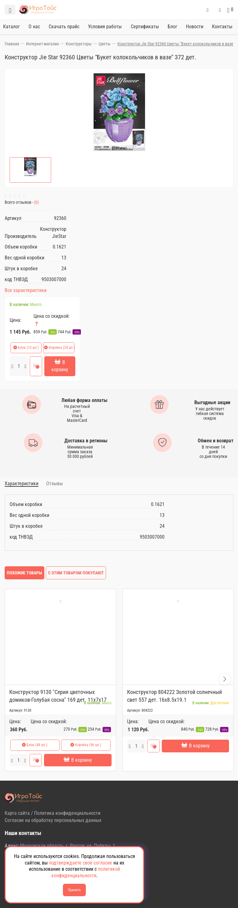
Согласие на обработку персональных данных (53, 820)
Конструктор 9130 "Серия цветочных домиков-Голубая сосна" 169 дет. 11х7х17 (58, 696)
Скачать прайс (64, 27)
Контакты (222, 27)
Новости (194, 27)
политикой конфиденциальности (85, 872)
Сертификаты (145, 27)
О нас (34, 27)
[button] (225, 679)
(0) (36, 202)
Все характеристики (25, 290)
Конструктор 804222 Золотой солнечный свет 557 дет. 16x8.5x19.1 (174, 696)
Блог (172, 27)
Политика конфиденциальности (67, 813)
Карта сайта (17, 813)
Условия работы (105, 27)
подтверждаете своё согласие (80, 863)
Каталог (11, 27)
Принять (74, 890)
